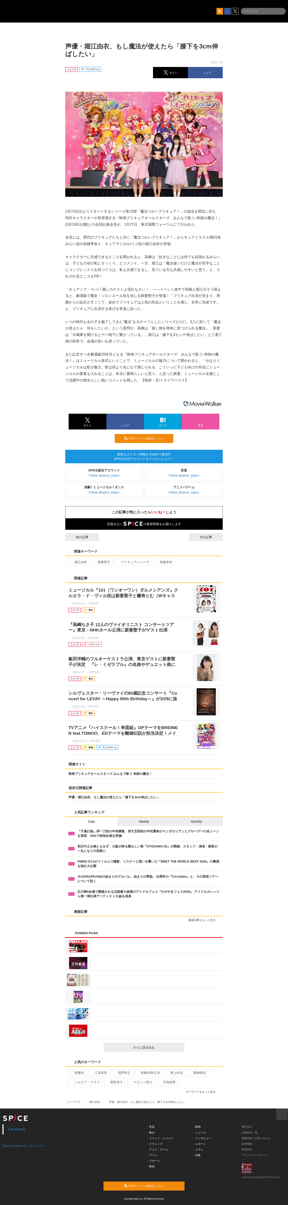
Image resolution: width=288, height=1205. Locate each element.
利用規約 (246, 1149)
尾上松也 (174, 1072)
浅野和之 (122, 1072)
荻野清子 (114, 1082)
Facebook (16, 1129)
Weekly (144, 821)
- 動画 (197, 1126)
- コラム (198, 1149)
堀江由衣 (79, 562)
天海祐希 (167, 1082)
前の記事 (78, 537)
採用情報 (246, 1143)
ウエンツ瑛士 (141, 1082)
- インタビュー (203, 1138)
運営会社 (246, 1126)
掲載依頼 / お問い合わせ (256, 1138)
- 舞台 (151, 1132)
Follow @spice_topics (104, 475)
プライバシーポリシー (254, 1155)
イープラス (74, 1102)
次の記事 (210, 537)
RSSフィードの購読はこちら (147, 438)
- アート (152, 1155)
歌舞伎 (77, 1072)
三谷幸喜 (99, 1072)
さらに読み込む (157, 1047)
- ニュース (200, 1132)
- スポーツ (154, 1160)
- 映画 (151, 1166)
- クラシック (155, 1143)
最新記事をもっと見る (204, 920)
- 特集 (197, 1155)
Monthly (196, 821)
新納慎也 (197, 1072)
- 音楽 (151, 1126)
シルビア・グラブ (85, 1082)
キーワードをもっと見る (202, 1091)
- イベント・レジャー (160, 1138)
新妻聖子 (102, 562)
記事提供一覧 (249, 1132)
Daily (91, 821)
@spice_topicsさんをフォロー (23, 1146)
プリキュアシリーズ (133, 562)
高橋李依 (164, 562)
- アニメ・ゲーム (158, 1149)
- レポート (200, 1143)
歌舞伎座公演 (148, 1072)
